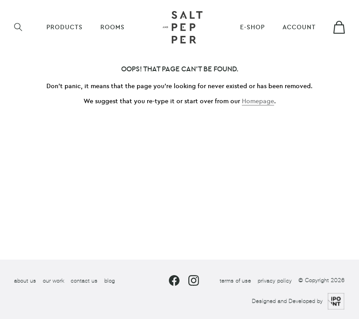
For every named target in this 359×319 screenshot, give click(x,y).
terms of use (235, 280)
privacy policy (275, 280)
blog (109, 280)
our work (53, 280)
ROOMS (112, 27)
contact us (84, 280)
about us (25, 280)
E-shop (252, 27)
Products (64, 27)
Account (299, 27)
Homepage (258, 101)
